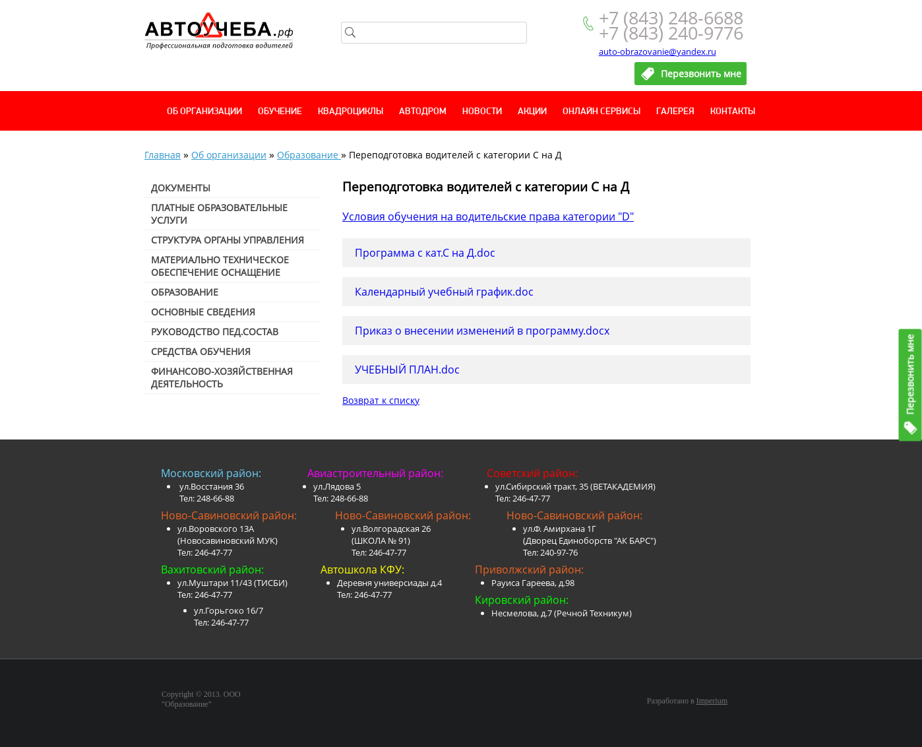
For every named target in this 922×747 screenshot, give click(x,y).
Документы (180, 187)
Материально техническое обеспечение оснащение (220, 265)
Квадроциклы (350, 112)
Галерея (675, 112)
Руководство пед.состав (214, 331)
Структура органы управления (227, 240)
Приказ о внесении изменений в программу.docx (482, 330)
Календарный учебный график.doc (444, 291)
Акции (532, 112)
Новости (482, 112)
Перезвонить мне (910, 375)
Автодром (422, 112)
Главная (162, 154)
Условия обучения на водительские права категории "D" (488, 216)
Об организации (204, 112)
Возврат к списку (380, 400)
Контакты (732, 112)
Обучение (280, 112)
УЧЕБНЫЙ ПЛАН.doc (407, 369)
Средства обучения (201, 351)
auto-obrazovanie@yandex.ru (657, 51)
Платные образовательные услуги (219, 213)
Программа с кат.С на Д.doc (425, 252)
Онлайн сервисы (601, 112)
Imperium (711, 700)
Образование (309, 154)
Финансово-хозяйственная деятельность (222, 377)
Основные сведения (203, 312)
